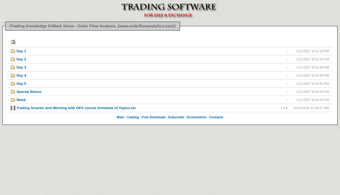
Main (120, 117)
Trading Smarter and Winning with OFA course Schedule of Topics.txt (76, 108)
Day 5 (21, 84)
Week (21, 100)
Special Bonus (29, 92)
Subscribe (176, 117)
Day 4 (21, 75)
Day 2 (21, 59)
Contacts (216, 117)
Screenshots (197, 117)
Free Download (153, 117)
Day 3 (21, 67)
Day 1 (21, 51)
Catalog (133, 117)
